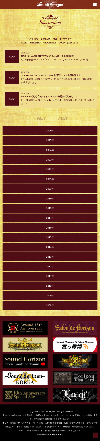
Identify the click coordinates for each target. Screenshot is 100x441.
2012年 (50, 266)
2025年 (50, 140)
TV (70, 39)
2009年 (50, 295)
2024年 (50, 150)
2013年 (50, 256)
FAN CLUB (73, 43)
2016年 (50, 227)
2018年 (50, 208)
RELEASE (45, 39)
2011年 (50, 276)
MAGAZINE (35, 43)
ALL (29, 39)
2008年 (50, 305)
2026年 (50, 130)
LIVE (55, 39)
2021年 (50, 179)
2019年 (50, 198)
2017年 (50, 218)
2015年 (50, 237)
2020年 (50, 188)
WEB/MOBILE (49, 43)
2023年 (50, 159)
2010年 (50, 286)
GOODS (62, 43)
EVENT (63, 39)
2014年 (50, 247)
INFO (36, 39)
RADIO (24, 43)
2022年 (50, 169)
